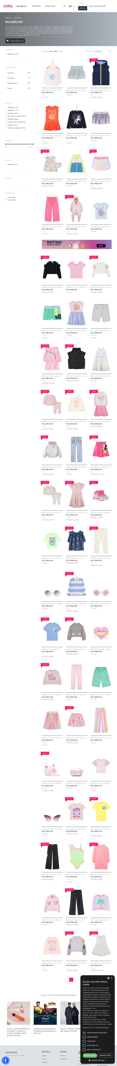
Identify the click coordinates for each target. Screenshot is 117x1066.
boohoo (13, 113)
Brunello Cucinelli (17, 116)
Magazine (50, 6)
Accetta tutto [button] (90, 1055)
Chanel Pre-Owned (17, 122)
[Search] (82, 3)
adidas (13, 107)
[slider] (5, 144)
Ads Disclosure (97, 6)
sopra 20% (12, 197)
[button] (5, 1060)
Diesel (12, 125)
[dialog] (97, 1019)
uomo (44, 1059)
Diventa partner (84, 1064)
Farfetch (13, 164)
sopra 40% (12, 200)
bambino (13, 54)
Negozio (22, 6)
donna (44, 1055)
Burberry (13, 119)
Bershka (13, 110)
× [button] (111, 978)
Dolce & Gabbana (17, 128)
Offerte (36, 6)
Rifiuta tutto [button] (105, 1055)
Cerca (83, 8)
